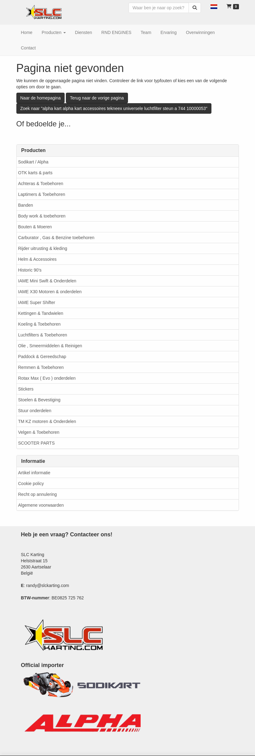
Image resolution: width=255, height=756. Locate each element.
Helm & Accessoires (37, 259)
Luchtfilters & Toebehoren (42, 334)
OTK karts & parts (35, 172)
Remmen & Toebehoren (41, 367)
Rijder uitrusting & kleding (42, 248)
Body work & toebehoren (42, 215)
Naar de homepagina (40, 97)
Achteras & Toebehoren (40, 183)
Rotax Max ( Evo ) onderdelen (47, 378)
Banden (25, 205)
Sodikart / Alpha (33, 161)
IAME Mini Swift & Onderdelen (47, 280)
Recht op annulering (37, 494)
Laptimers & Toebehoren (41, 194)
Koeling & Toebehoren (39, 324)
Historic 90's (30, 270)
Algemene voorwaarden (41, 505)
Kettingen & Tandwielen (40, 313)
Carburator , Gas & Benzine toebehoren (56, 237)
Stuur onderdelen (34, 410)
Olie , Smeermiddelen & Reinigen (50, 345)
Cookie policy (31, 483)
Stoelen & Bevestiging (39, 399)
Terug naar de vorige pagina (97, 97)
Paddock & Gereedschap (42, 356)
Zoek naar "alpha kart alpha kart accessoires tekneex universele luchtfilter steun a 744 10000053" (113, 108)
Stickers (26, 388)
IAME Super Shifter (36, 302)
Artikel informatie (34, 472)
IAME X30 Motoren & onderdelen (50, 291)
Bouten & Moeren (35, 226)
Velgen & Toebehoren (39, 432)
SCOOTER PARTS (36, 443)
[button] (214, 6)
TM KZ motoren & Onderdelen (47, 421)
